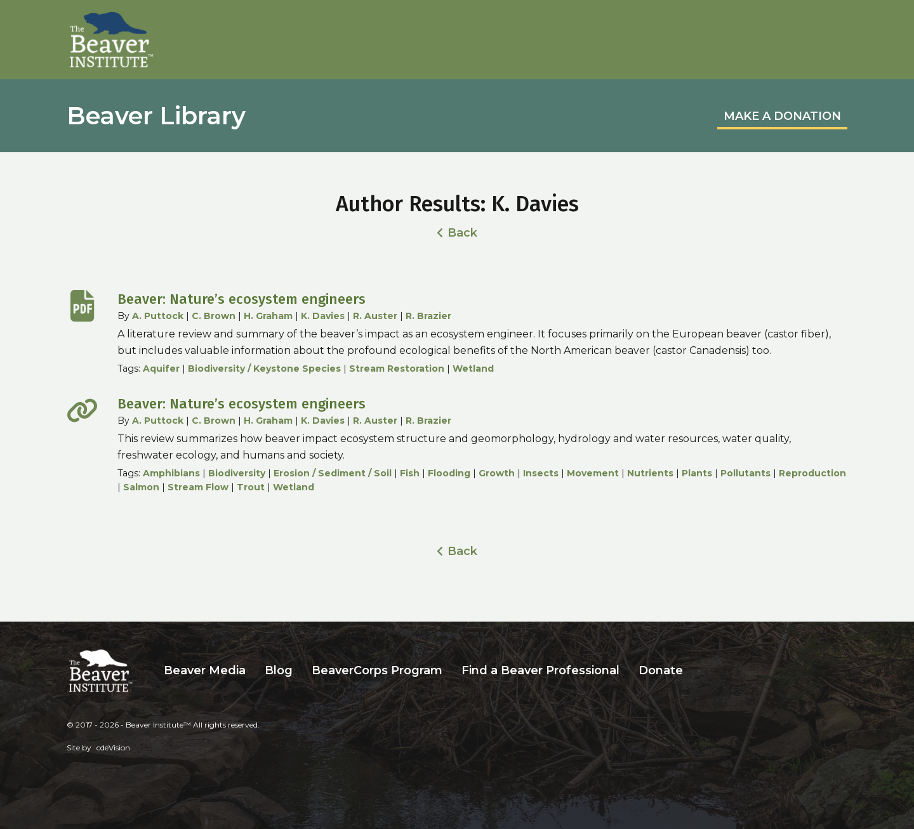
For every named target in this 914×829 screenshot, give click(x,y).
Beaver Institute (112, 40)
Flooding (449, 473)
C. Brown (213, 316)
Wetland (473, 368)
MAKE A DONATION (782, 116)
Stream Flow (198, 487)
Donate (661, 670)
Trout (251, 487)
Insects (541, 473)
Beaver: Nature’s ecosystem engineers (241, 299)
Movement (593, 473)
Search (702, 671)
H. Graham (268, 316)
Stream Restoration (396, 368)
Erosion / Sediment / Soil (333, 473)
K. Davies (323, 316)
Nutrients (650, 473)
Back (462, 233)
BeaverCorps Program (377, 670)
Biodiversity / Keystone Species (264, 368)
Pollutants (745, 473)
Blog (279, 670)
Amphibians (171, 473)
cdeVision (113, 747)
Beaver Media (205, 670)
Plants (697, 473)
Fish (410, 473)
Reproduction (812, 473)
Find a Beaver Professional (540, 670)
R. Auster (375, 316)
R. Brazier (428, 316)
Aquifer (161, 368)
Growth (497, 473)
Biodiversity (236, 473)
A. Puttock (157, 316)
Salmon (141, 487)
